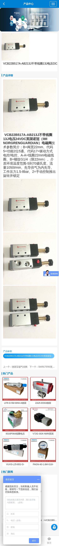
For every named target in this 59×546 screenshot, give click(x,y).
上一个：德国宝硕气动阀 (15, 367)
